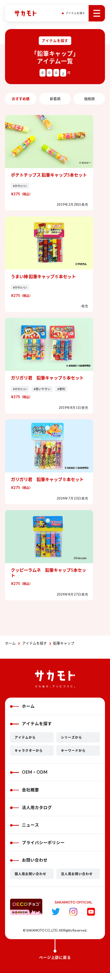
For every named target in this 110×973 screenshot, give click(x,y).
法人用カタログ (31, 807)
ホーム (10, 643)
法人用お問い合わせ (77, 874)
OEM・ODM (28, 772)
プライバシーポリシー (37, 842)
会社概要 (24, 789)
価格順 (89, 99)
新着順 (55, 99)
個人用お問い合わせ (30, 874)
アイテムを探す (34, 643)
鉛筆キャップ (63, 643)
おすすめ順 (20, 99)
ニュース (24, 824)
